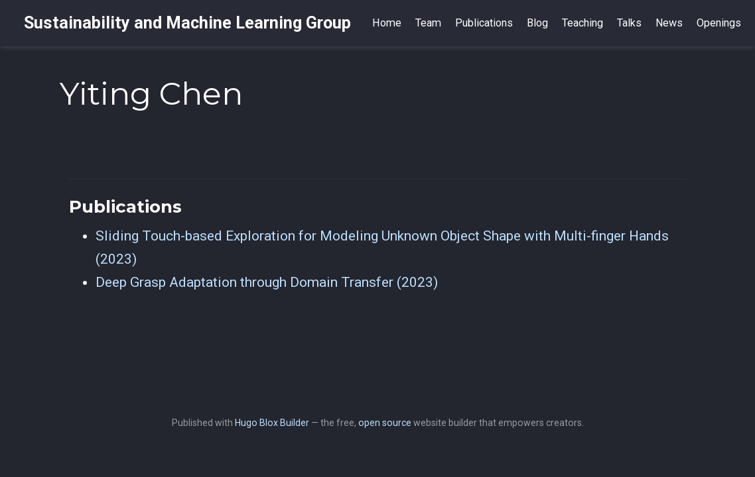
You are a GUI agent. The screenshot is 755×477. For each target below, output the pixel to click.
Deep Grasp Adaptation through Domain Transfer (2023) (267, 282)
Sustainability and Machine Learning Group (187, 22)
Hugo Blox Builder (272, 422)
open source (384, 422)
